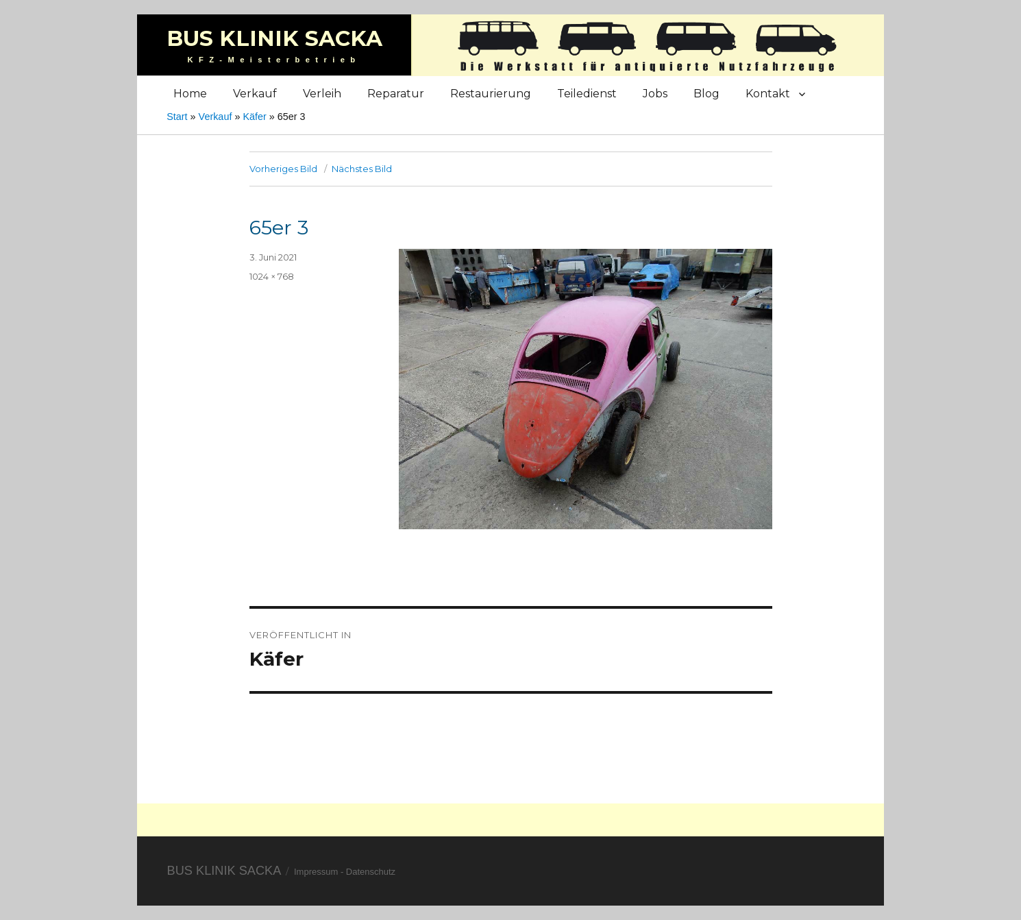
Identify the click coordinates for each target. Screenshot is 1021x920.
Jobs (655, 93)
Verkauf (255, 93)
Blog (706, 93)
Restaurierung (490, 93)
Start (177, 116)
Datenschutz (370, 872)
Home (190, 93)
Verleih (322, 93)
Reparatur (395, 93)
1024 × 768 (271, 276)
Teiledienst (587, 93)
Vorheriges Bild (283, 168)
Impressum (316, 872)
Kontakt (768, 93)
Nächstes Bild (362, 168)
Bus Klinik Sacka (274, 38)
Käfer (254, 116)
